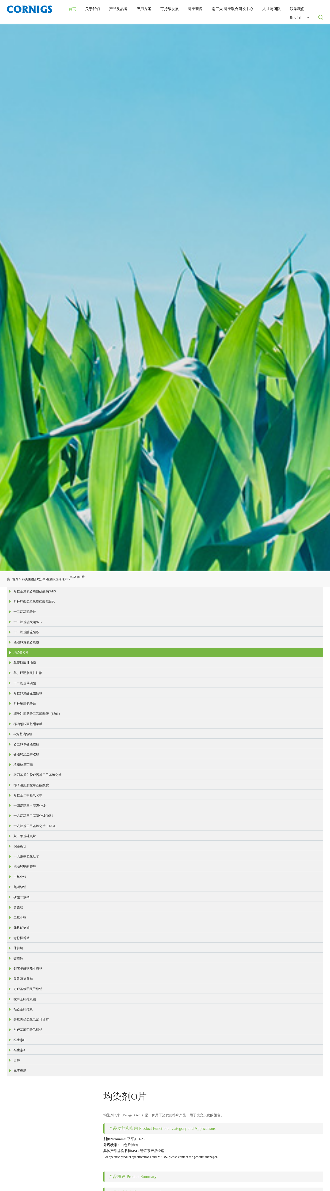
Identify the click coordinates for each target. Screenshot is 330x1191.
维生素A (20, 1131)
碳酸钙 (19, 1024)
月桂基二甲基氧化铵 (29, 833)
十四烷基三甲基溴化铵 (31, 845)
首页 (72, 10)
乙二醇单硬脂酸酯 (27, 773)
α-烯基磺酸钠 (24, 761)
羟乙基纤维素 (24, 1083)
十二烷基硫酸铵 (26, 618)
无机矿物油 (22, 988)
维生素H (20, 1119)
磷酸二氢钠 (22, 952)
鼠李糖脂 (20, 1155)
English (299, 18)
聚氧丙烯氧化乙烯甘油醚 (32, 1095)
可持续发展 (169, 10)
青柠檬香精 (22, 1000)
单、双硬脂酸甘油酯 (29, 690)
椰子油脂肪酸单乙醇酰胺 (32, 821)
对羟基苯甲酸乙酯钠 (29, 1107)
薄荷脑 (19, 1012)
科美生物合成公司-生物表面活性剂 (49, 581)
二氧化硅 (20, 976)
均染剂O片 (86, 581)
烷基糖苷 (20, 892)
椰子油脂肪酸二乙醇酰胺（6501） (39, 738)
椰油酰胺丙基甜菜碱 (29, 749)
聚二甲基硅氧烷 (26, 881)
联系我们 (297, 10)
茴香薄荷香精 (24, 1047)
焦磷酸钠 (20, 940)
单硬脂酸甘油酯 (26, 678)
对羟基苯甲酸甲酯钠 (29, 1059)
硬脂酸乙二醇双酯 (27, 785)
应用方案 (144, 10)
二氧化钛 (20, 928)
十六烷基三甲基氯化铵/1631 (35, 857)
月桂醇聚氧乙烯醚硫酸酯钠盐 (36, 606)
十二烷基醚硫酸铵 (27, 642)
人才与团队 (271, 10)
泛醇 (17, 1143)
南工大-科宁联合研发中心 (232, 10)
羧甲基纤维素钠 (26, 1071)
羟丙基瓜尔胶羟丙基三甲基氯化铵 (39, 809)
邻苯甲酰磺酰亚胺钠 (29, 1035)
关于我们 (92, 10)
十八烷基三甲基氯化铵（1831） (38, 869)
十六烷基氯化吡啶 (27, 904)
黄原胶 (19, 964)
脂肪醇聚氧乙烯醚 (27, 654)
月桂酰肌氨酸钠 (26, 726)
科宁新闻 (195, 10)
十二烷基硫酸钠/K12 (29, 630)
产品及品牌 (118, 10)
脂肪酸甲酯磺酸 (26, 916)
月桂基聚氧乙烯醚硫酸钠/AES (36, 595)
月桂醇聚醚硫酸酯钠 (29, 714)
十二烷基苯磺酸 (26, 702)
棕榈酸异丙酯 (24, 797)
